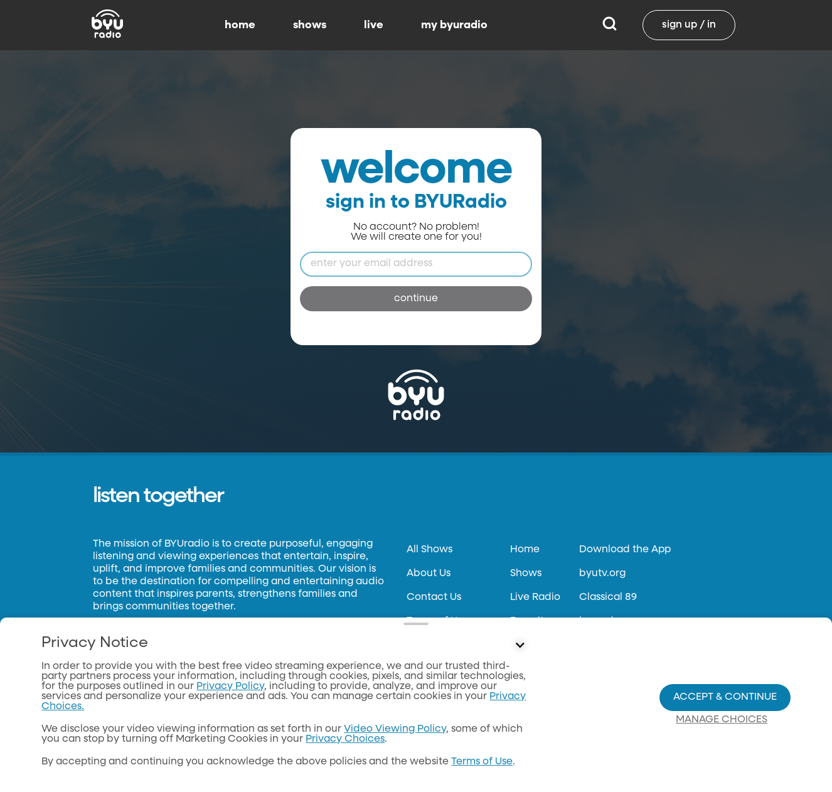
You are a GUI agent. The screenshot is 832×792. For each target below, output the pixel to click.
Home (525, 550)
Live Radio (535, 597)
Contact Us (434, 597)
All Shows (429, 550)
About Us (429, 574)
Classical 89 (608, 597)
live (373, 25)
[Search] (609, 25)
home (240, 25)
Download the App (625, 550)
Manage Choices (721, 720)
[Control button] (520, 645)
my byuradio (454, 25)
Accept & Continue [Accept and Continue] (725, 697)
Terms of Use (482, 762)
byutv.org (602, 574)
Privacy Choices (345, 739)
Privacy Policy (230, 687)
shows (309, 25)
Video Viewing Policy (395, 729)
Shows (525, 574)
